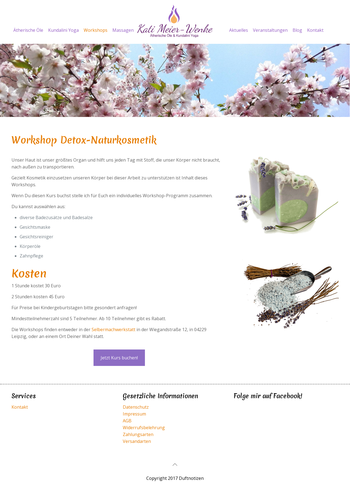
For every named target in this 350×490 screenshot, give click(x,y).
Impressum (134, 414)
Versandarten (137, 441)
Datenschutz (136, 407)
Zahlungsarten (138, 434)
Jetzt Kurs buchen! (119, 358)
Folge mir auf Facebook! (268, 396)
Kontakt (19, 407)
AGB (127, 421)
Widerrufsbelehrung (144, 428)
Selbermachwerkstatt (113, 329)
